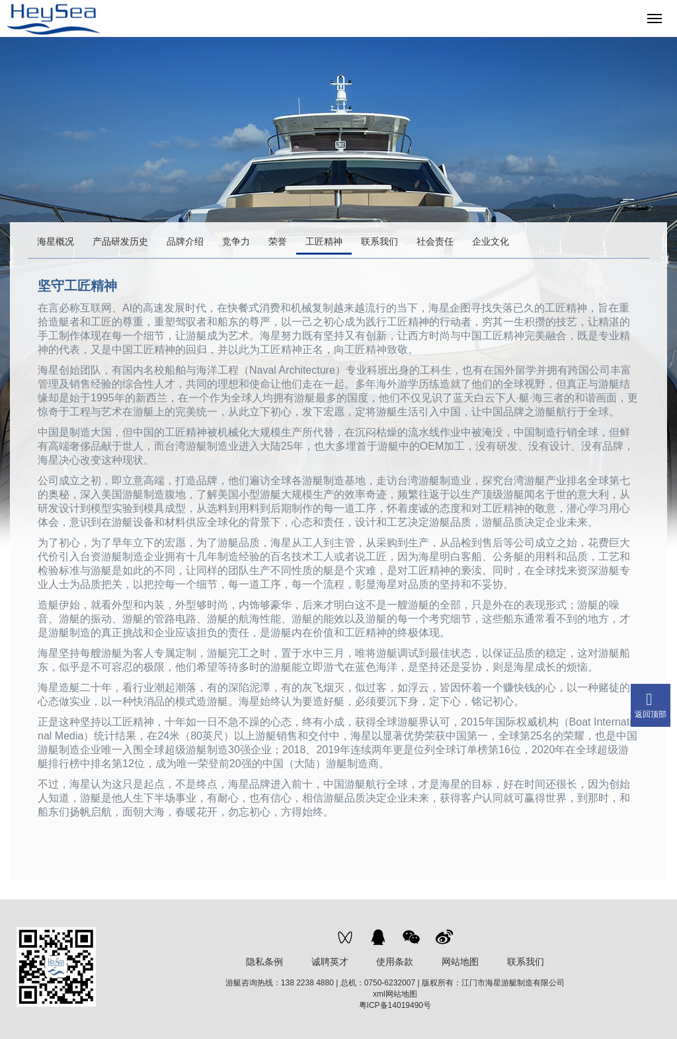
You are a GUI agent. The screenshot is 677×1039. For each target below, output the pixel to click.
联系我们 (525, 961)
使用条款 (394, 961)
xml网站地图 (395, 994)
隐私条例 (264, 961)
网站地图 (460, 961)
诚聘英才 (329, 961)
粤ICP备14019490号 (395, 1005)
